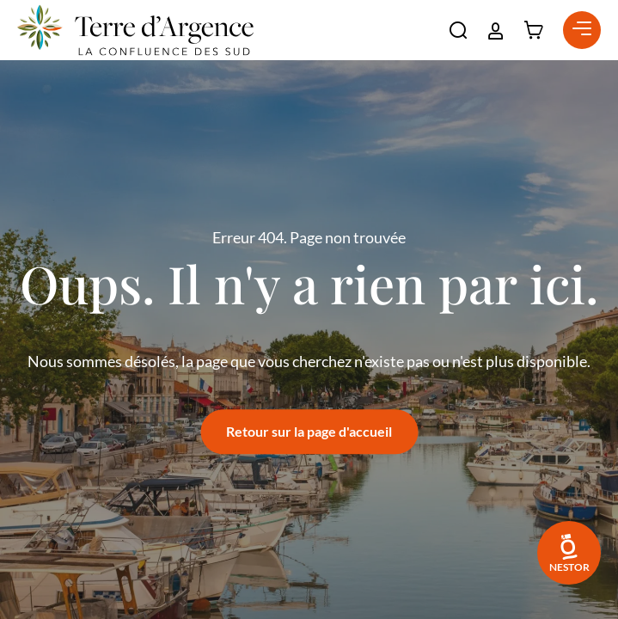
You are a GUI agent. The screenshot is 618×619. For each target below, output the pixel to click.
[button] (458, 30)
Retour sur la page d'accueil (309, 431)
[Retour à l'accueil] (135, 30)
